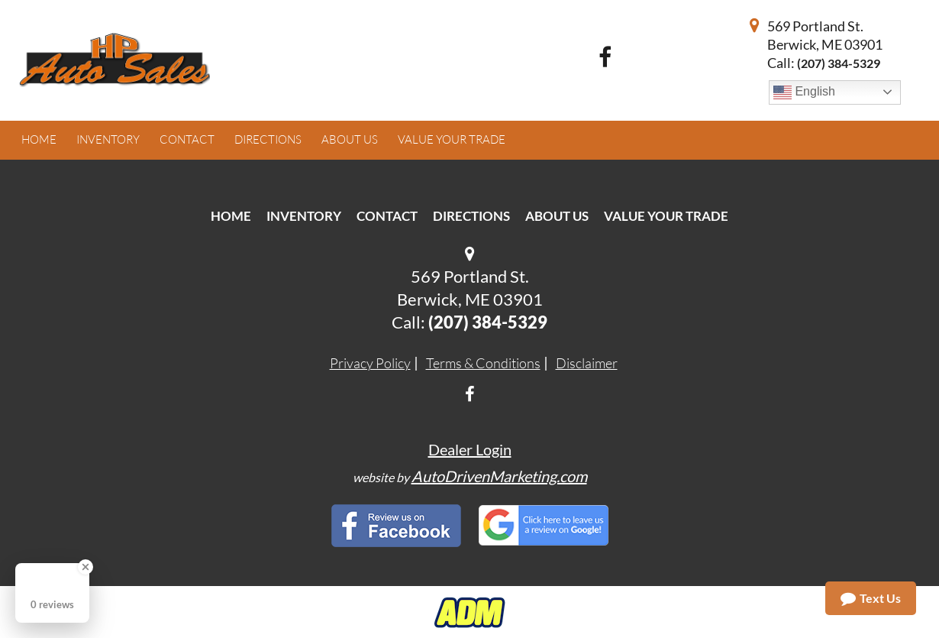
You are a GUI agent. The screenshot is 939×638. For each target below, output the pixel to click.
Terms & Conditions (483, 363)
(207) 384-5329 (838, 63)
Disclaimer (587, 363)
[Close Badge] (85, 567)
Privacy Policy (370, 363)
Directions (471, 216)
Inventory (303, 216)
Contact (387, 216)
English (804, 92)
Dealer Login (469, 449)
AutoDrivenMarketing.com (499, 476)
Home (231, 216)
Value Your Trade (666, 216)
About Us (557, 216)
